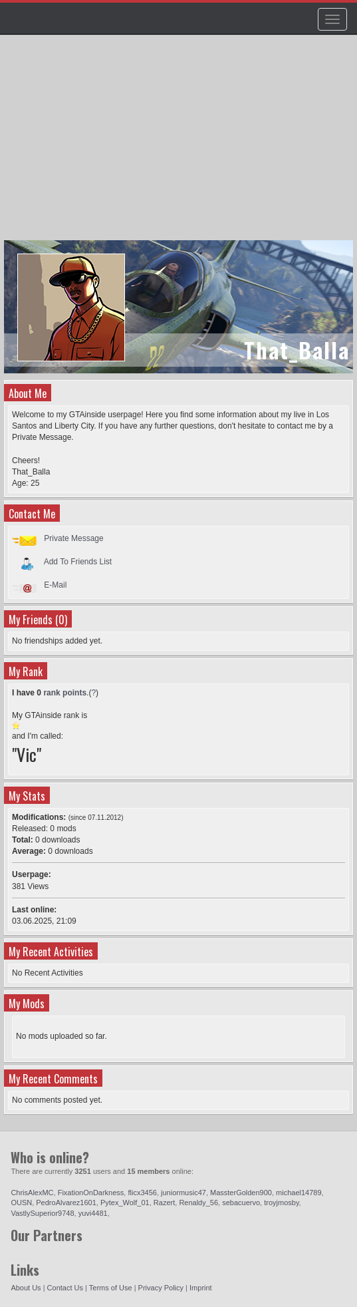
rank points (64, 692)
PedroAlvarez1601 (66, 1203)
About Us (26, 1288)
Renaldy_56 (198, 1203)
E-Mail (55, 585)
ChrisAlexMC (32, 1193)
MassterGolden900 (241, 1193)
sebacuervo (241, 1203)
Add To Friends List (78, 561)
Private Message (73, 538)
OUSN (21, 1203)
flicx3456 (142, 1193)
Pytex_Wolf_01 (125, 1203)
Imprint (200, 1288)
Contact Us (65, 1288)
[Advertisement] (180, 144)
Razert (164, 1203)
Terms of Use (110, 1288)
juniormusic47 (183, 1193)
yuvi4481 (93, 1213)
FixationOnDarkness (91, 1193)
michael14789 (299, 1193)
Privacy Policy (160, 1288)
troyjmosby (281, 1203)
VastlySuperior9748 (42, 1213)
